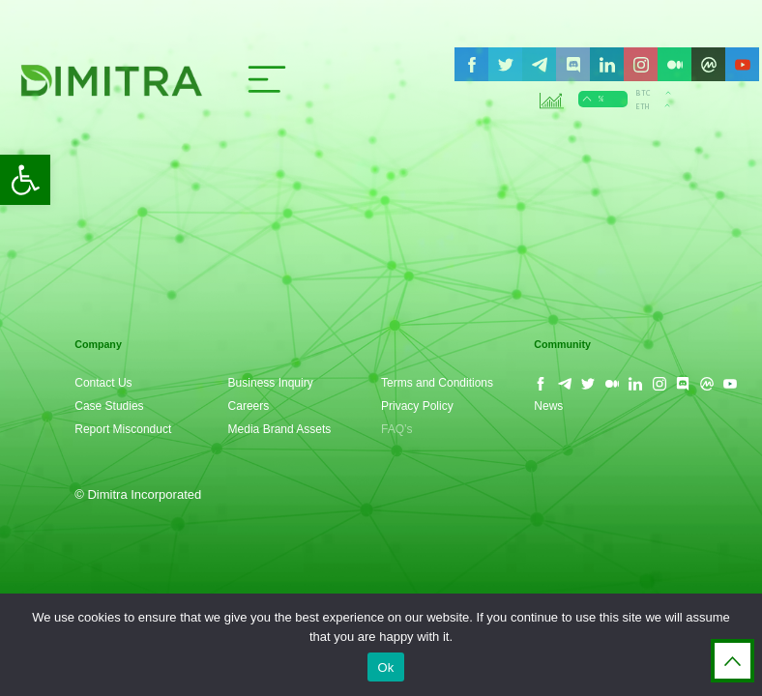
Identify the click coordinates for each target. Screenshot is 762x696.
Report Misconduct (122, 429)
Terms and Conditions (437, 383)
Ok (385, 667)
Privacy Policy (417, 406)
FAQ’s (396, 429)
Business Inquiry (270, 383)
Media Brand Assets (280, 429)
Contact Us (103, 383)
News (548, 406)
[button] (25, 180)
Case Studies (108, 406)
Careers (249, 406)
